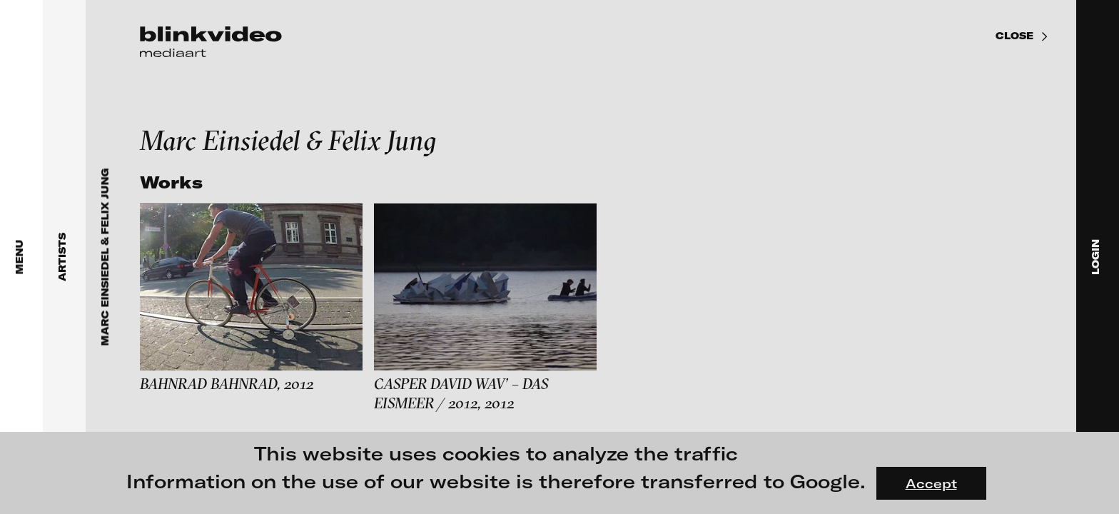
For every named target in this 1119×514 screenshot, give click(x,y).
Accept (931, 483)
